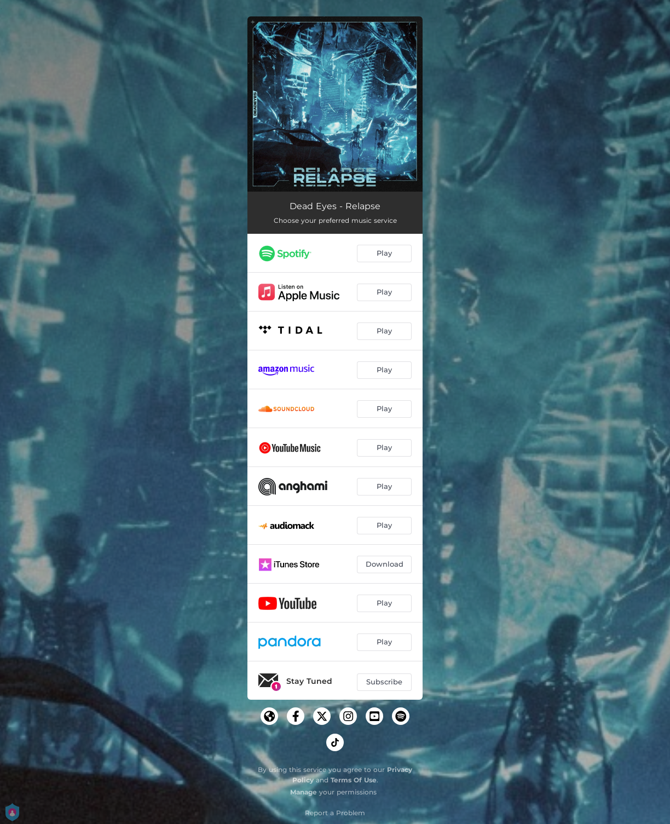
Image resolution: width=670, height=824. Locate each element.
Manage (303, 792)
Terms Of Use (354, 780)
